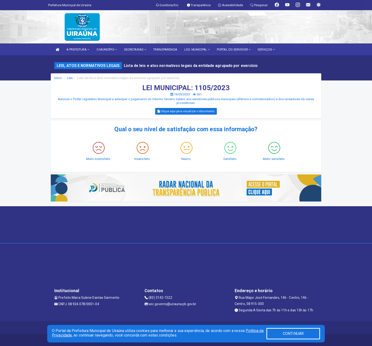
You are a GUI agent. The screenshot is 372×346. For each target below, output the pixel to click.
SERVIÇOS (266, 49)
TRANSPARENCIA (165, 49)
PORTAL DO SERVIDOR (234, 49)
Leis (70, 78)
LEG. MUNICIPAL (197, 49)
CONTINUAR (293, 333)
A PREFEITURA (77, 49)
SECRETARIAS (135, 49)
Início (58, 78)
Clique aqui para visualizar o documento (186, 111)
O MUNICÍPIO (107, 49)
